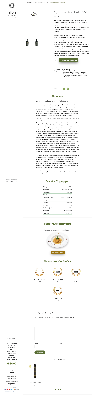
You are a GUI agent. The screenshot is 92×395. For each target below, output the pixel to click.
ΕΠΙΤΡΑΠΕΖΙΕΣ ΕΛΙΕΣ (11, 179)
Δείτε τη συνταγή (57, 252)
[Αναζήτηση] (11, 339)
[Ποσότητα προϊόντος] (56, 60)
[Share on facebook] (63, 87)
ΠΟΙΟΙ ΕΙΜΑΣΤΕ (12, 353)
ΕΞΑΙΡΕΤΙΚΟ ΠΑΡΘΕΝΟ (12, 177)
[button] (7, 364)
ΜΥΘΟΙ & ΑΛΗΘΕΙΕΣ (12, 351)
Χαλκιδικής (46, 173)
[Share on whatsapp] (71, 89)
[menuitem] (11, 175)
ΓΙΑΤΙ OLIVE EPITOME (11, 343)
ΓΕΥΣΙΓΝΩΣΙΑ (11, 347)
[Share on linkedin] (66, 87)
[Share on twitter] (65, 89)
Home (28, 2)
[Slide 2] (36, 42)
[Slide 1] (27, 42)
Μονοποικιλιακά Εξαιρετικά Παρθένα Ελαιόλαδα (75, 73)
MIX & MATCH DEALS (11, 181)
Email (61, 343)
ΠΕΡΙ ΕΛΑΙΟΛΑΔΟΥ (11, 345)
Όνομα (36, 343)
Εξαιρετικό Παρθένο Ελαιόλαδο (39, 2)
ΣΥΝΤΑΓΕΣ (11, 349)
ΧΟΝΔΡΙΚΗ (12, 355)
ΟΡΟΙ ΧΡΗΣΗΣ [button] (11, 358)
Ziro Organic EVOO (35, 382)
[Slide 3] (59, 389)
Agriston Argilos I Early (69, 78)
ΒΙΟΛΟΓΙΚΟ (12, 175)
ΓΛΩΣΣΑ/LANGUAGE (12, 360)
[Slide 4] (60, 389)
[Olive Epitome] (11, 11)
